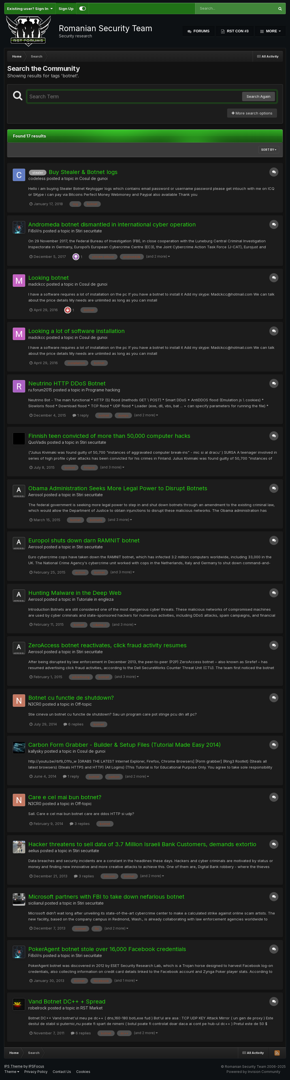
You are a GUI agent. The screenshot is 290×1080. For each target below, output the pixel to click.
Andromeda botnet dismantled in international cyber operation (112, 224)
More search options (252, 113)
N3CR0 (34, 704)
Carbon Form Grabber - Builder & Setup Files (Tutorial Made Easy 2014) (124, 744)
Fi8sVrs (35, 230)
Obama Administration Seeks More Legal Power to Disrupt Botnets (117, 488)
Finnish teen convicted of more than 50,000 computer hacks (109, 435)
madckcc (36, 284)
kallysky (35, 751)
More (271, 31)
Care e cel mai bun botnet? (64, 797)
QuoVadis (37, 442)
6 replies (73, 724)
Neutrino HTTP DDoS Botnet (67, 383)
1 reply (80, 415)
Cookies (83, 1072)
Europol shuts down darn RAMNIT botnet (84, 540)
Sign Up (66, 8)
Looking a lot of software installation (76, 331)
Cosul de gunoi (93, 178)
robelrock (37, 1007)
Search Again (258, 96)
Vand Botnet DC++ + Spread (66, 1001)
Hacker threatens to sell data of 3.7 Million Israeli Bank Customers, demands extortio (142, 844)
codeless (37, 178)
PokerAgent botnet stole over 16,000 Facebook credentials (107, 949)
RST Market (91, 1007)
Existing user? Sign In (30, 8)
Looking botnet (48, 277)
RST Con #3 (237, 31)
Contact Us (62, 1072)
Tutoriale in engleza (95, 599)
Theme (11, 1072)
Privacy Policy (36, 1072)
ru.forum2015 (40, 389)
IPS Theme (13, 1066)
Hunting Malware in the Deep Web (74, 592)
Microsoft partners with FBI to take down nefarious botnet (106, 896)
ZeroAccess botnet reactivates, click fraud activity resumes (107, 645)
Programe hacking (103, 389)
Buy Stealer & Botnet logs (83, 172)
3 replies (80, 823)
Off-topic (83, 704)
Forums (201, 31)
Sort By (268, 149)
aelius (33, 850)
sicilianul (36, 903)
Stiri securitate (89, 230)
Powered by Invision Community (253, 1072)
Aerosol (35, 494)
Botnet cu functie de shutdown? (71, 697)
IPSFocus (36, 1066)
